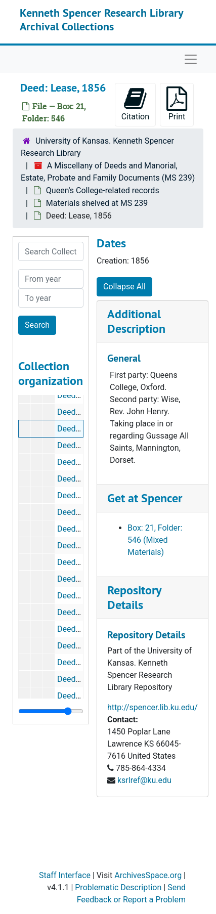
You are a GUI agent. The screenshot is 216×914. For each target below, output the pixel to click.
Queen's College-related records (102, 190)
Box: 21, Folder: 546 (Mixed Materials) (154, 540)
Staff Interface (65, 875)
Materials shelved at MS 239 (97, 203)
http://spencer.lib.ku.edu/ (152, 707)
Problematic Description (118, 887)
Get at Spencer (144, 498)
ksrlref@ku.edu (144, 780)
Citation (135, 103)
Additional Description (136, 321)
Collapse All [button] (124, 286)
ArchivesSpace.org (148, 875)
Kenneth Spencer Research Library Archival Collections (101, 19)
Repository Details (134, 597)
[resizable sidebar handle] (50, 711)
